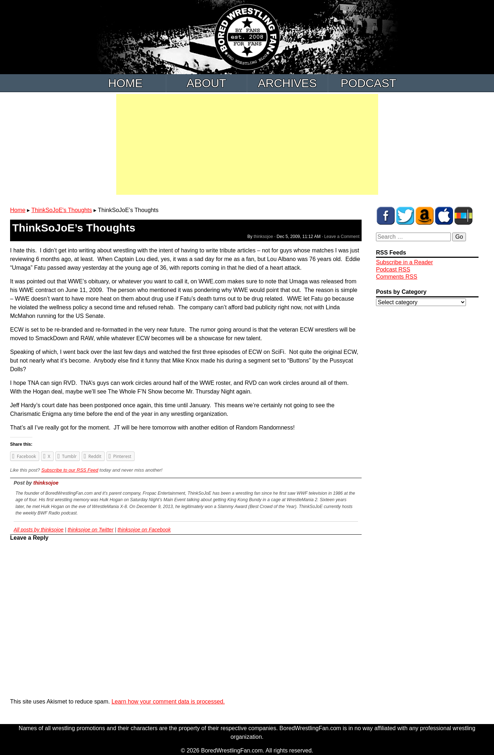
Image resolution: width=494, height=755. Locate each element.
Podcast (368, 83)
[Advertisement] (247, 144)
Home (125, 83)
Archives (287, 83)
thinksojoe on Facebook (144, 529)
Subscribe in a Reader (404, 262)
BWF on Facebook (386, 216)
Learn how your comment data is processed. (168, 701)
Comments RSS (396, 277)
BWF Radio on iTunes (444, 216)
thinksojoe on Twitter (90, 529)
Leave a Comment (341, 236)
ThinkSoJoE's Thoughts (61, 210)
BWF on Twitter (405, 216)
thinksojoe (263, 236)
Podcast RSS (393, 269)
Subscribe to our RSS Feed (69, 470)
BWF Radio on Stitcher (463, 216)
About (206, 83)
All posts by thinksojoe (39, 529)
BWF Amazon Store (425, 216)
